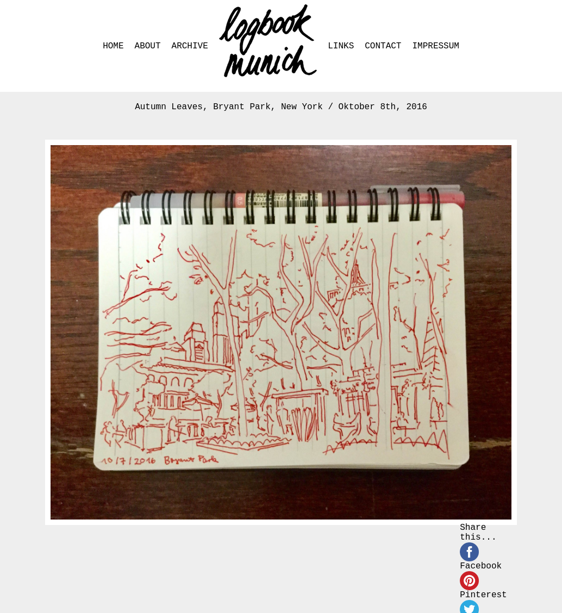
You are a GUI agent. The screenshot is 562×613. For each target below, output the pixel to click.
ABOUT (148, 46)
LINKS (341, 46)
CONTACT (383, 46)
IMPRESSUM (435, 46)
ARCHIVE (190, 46)
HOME (113, 46)
